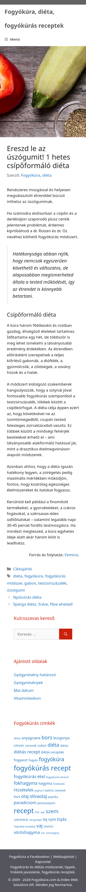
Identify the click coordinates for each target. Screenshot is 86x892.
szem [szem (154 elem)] (52, 811)
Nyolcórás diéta (27, 597)
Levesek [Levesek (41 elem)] (60, 790)
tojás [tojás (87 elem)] (62, 819)
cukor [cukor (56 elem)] (42, 745)
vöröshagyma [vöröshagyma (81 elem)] (27, 832)
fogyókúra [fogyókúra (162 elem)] (51, 759)
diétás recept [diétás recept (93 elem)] (27, 752)
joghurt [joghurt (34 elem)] (39, 790)
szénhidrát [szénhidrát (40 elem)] (21, 820)
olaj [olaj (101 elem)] (25, 796)
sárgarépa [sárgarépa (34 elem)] (35, 819)
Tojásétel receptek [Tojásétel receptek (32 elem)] (25, 826)
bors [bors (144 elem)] (47, 737)
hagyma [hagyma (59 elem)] (45, 783)
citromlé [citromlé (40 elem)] (30, 745)
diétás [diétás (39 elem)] (64, 746)
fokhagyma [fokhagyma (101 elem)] (25, 783)
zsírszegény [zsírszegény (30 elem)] (52, 833)
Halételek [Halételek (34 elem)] (59, 783)
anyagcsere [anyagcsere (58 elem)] (31, 737)
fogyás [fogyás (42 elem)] (33, 760)
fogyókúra (33, 576)
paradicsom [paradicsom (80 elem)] (25, 802)
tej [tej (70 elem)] (45, 819)
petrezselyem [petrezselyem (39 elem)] (46, 803)
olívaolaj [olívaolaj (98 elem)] (38, 796)
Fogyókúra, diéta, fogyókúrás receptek (34, 18)
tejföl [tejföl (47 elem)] (52, 819)
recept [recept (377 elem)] (24, 810)
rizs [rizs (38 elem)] (37, 812)
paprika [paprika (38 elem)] (53, 797)
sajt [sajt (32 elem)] (42, 812)
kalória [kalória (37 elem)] (49, 790)
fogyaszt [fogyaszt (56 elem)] (21, 760)
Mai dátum (23, 690)
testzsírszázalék (52, 583)
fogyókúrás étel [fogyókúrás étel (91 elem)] (29, 776)
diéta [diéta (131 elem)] (53, 744)
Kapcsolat (43, 861)
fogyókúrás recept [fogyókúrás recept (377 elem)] (42, 768)
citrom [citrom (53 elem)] (19, 745)
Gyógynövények (28, 682)
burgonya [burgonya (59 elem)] (61, 737)
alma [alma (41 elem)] (17, 738)
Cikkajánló (22, 568)
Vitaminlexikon (27, 698)
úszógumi (16, 590)
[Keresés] (65, 634)
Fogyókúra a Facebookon (29, 856)
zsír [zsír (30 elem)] (43, 833)
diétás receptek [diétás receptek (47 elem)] (52, 752)
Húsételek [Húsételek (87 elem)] (23, 790)
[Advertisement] (43, 91)
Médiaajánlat (63, 856)
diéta (17, 576)
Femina (71, 554)
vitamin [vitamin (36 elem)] (48, 826)
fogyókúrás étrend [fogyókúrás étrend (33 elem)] (57, 777)
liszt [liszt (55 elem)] (17, 796)
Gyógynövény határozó (35, 674)
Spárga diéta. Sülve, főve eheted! (43, 604)
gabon (30, 583)
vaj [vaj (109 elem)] (39, 826)
